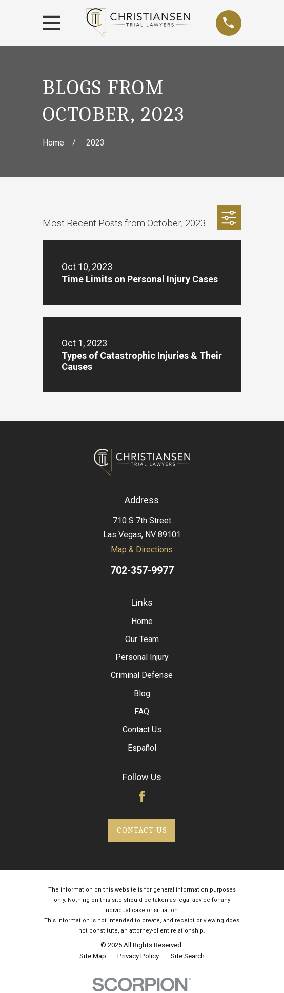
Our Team (142, 639)
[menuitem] (92, 956)
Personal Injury (142, 657)
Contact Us (142, 729)
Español (142, 748)
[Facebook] (142, 796)
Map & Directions (142, 549)
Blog (142, 693)
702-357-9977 (142, 570)
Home (142, 621)
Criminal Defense (142, 675)
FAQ (141, 711)
